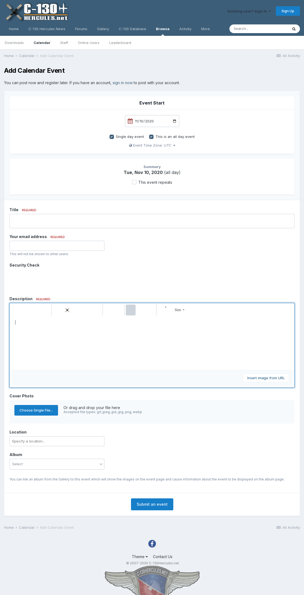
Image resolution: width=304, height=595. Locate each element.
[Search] (258, 28)
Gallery (103, 29)
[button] (16, 310)
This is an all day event (175, 136)
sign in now (123, 82)
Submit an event (152, 504)
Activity (185, 29)
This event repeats (155, 182)
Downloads (14, 42)
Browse (162, 31)
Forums (81, 29)
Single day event (130, 136)
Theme (140, 556)
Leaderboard (120, 42)
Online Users (89, 42)
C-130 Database (132, 29)
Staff (64, 42)
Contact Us (162, 556)
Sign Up (287, 11)
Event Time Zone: (152, 145)
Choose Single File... (36, 410)
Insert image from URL (266, 378)
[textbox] (152, 342)
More (205, 29)
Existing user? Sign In (249, 11)
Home (14, 29)
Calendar (42, 42)
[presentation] (50, 279)
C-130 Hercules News (46, 29)
